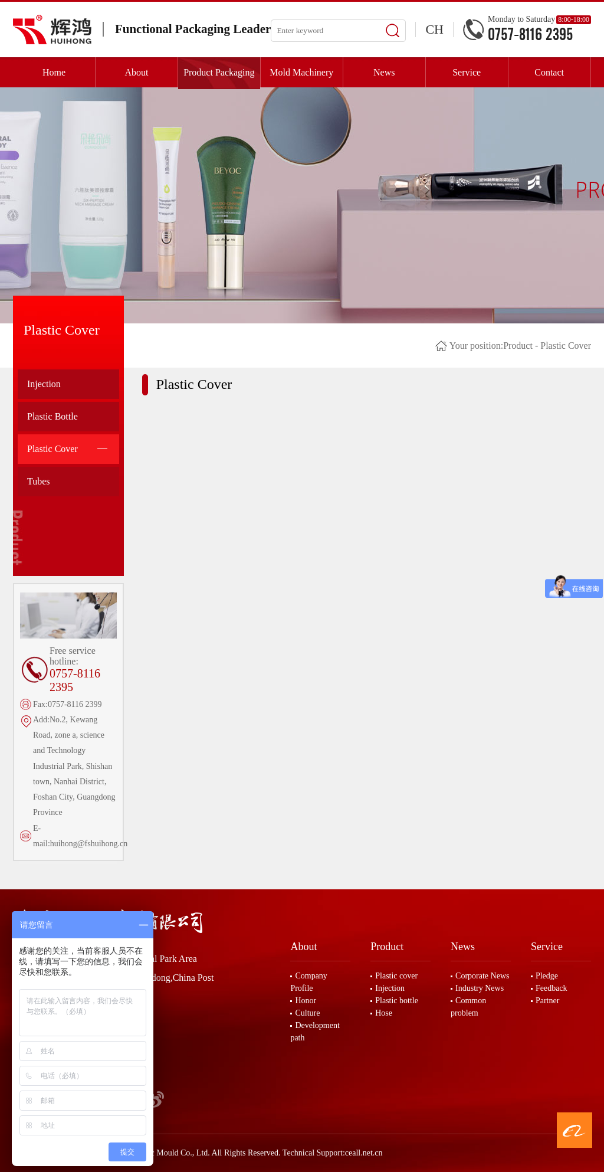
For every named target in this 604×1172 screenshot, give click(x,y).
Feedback (551, 988)
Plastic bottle (396, 1000)
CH (434, 29)
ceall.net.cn (364, 1152)
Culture (307, 1013)
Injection (44, 384)
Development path (314, 1031)
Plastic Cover (67, 449)
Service (547, 946)
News (463, 946)
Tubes (38, 481)
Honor (305, 1000)
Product (518, 346)
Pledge (547, 975)
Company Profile (308, 982)
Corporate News (482, 975)
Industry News (479, 988)
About (303, 946)
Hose (383, 1013)
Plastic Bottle (52, 416)
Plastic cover (396, 975)
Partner (547, 1000)
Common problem (468, 1006)
